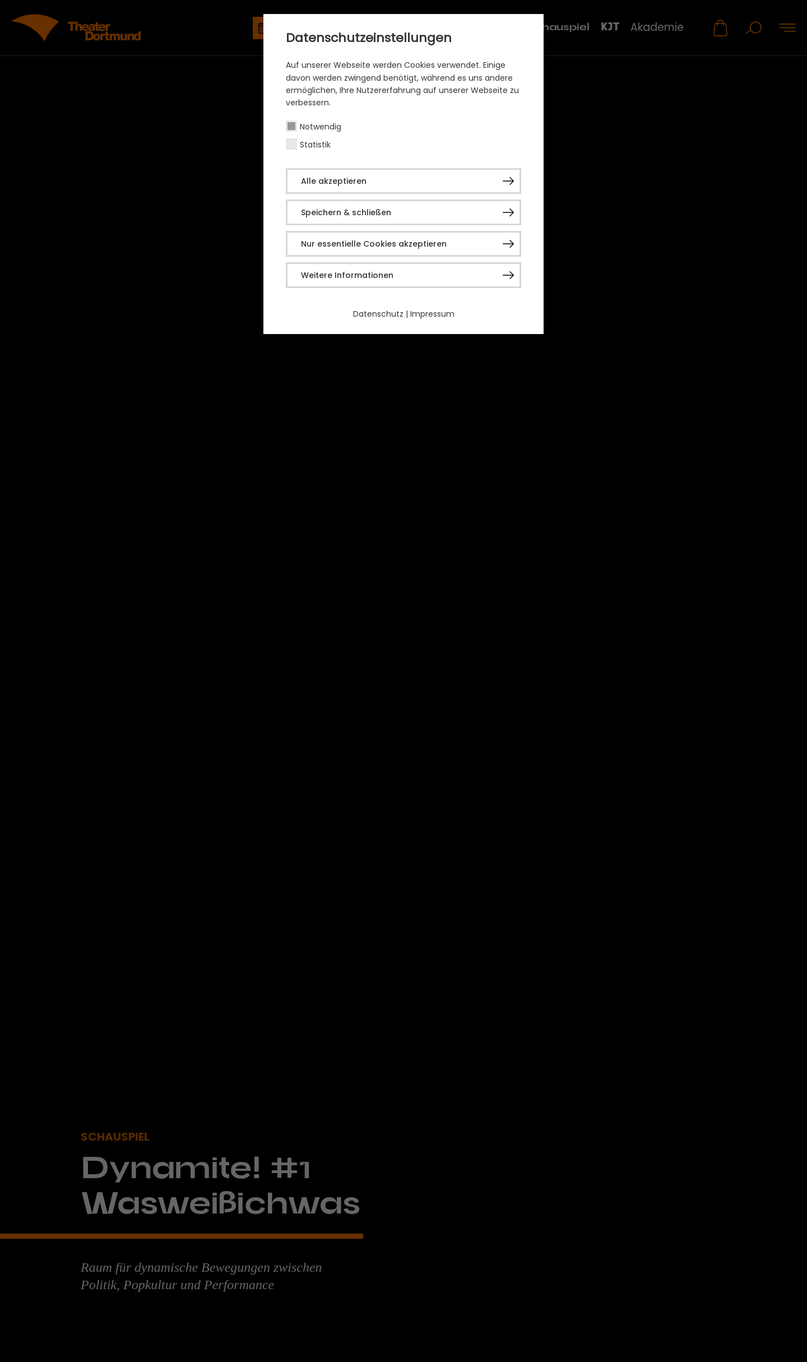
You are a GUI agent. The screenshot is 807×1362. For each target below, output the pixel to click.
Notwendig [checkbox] (320, 126)
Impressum (432, 313)
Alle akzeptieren (334, 181)
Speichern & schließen (346, 212)
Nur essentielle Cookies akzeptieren (374, 243)
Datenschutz (378, 313)
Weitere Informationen (347, 275)
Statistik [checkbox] (315, 144)
